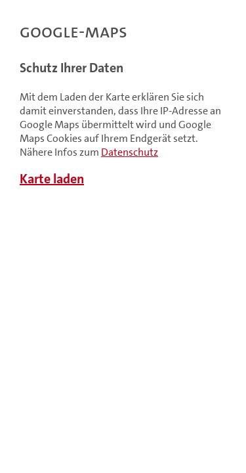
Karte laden (52, 178)
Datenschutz (129, 152)
